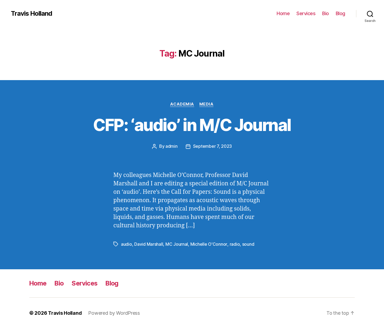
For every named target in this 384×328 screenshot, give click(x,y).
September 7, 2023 (212, 146)
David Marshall (148, 244)
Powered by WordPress (114, 313)
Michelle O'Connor (208, 244)
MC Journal (176, 244)
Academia (182, 104)
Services (305, 13)
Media (207, 104)
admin (171, 146)
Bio (325, 13)
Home (283, 13)
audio (126, 244)
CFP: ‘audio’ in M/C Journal (192, 124)
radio (234, 244)
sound (248, 244)
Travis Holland (32, 13)
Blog (340, 13)
